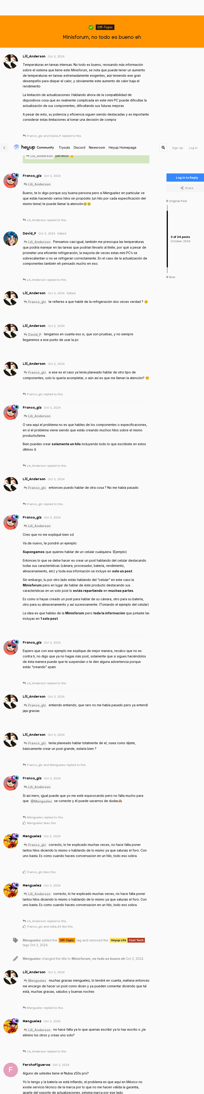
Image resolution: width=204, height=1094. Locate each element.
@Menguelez (41, 661)
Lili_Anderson (41, 16)
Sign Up (177, 8)
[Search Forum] (163, 8)
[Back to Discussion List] (4, 8)
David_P (34, 195)
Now (170, 137)
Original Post (176, 61)
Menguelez (37, 841)
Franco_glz (37, 162)
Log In (193, 8)
